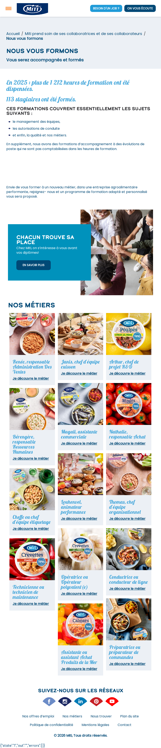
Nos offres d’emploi (38, 716)
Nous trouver (101, 716)
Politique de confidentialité (51, 724)
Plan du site (129, 716)
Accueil (13, 33)
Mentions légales (95, 724)
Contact (124, 724)
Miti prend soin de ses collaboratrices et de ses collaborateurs (83, 33)
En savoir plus (33, 265)
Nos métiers (72, 716)
